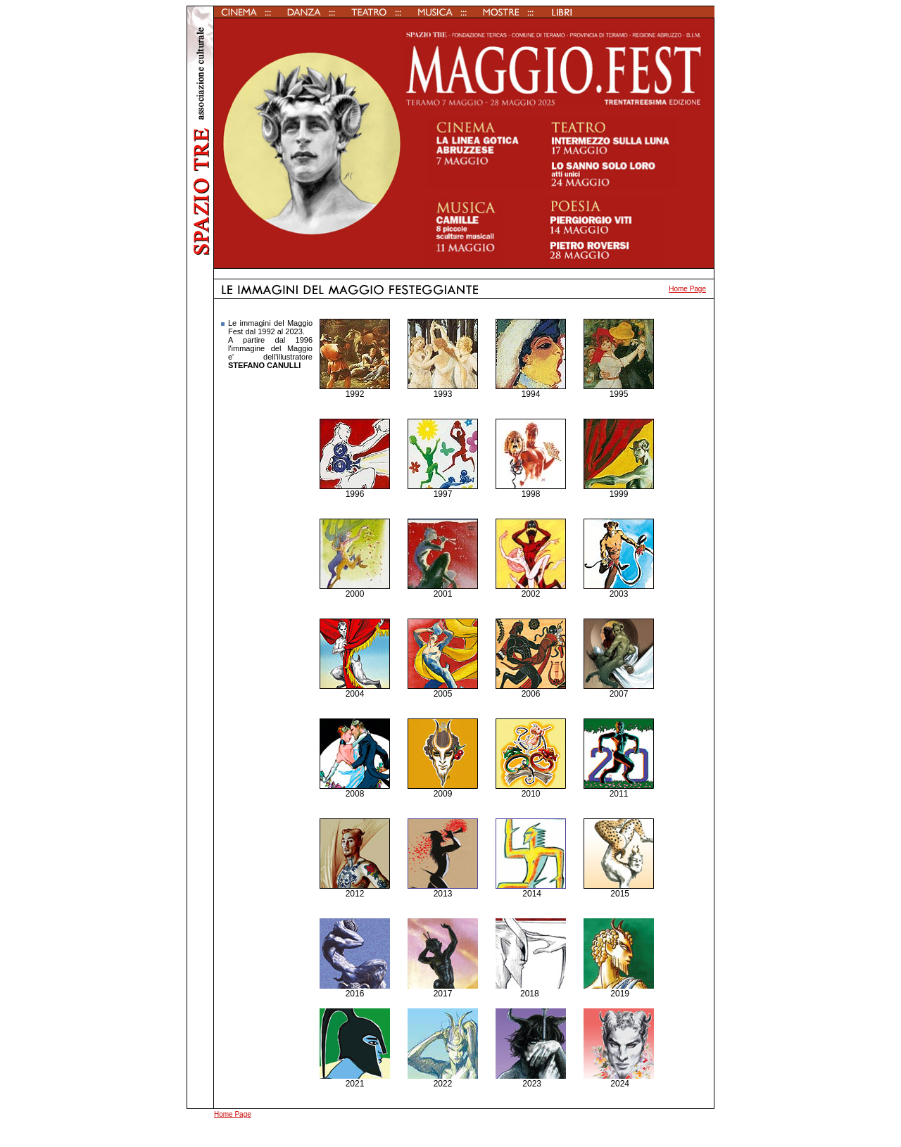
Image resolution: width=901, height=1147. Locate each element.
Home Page (687, 289)
